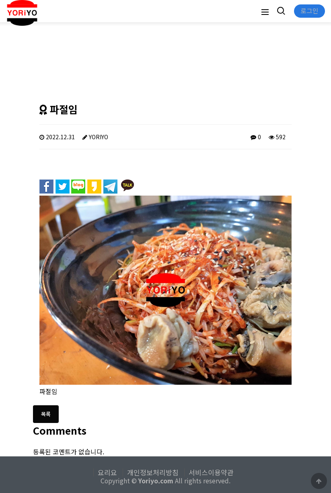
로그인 (309, 10)
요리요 (107, 472)
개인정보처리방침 (153, 472)
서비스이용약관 (211, 472)
